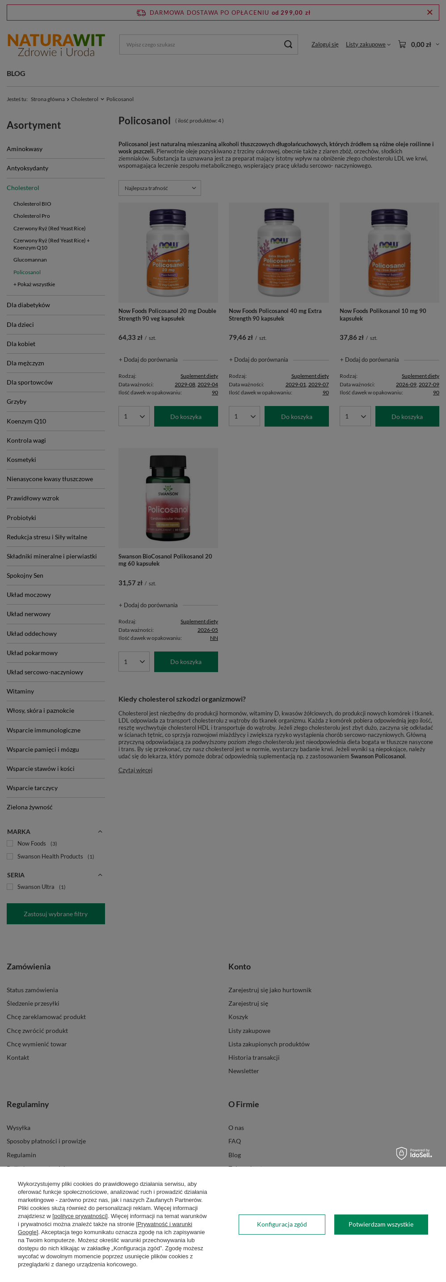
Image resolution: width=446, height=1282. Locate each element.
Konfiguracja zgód (282, 1224)
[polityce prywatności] (80, 1216)
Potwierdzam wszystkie (381, 1224)
